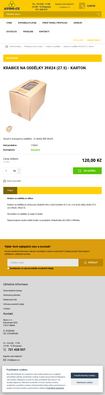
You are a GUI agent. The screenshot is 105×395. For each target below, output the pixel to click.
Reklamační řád (10, 300)
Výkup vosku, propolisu (55, 23)
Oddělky (78, 23)
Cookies (6, 309)
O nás (9, 23)
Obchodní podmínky (11, 295)
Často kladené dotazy (12, 291)
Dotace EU (11, 32)
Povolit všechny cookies (84, 375)
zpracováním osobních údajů (38, 268)
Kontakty (44, 32)
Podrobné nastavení (55, 388)
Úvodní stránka (13, 46)
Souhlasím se (30, 268)
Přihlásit (78, 40)
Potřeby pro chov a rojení (33, 47)
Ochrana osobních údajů (13, 304)
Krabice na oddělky (53, 47)
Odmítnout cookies (85, 382)
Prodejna (28, 32)
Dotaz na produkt (14, 181)
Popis (10, 190)
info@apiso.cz (64, 7)
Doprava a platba (27, 23)
